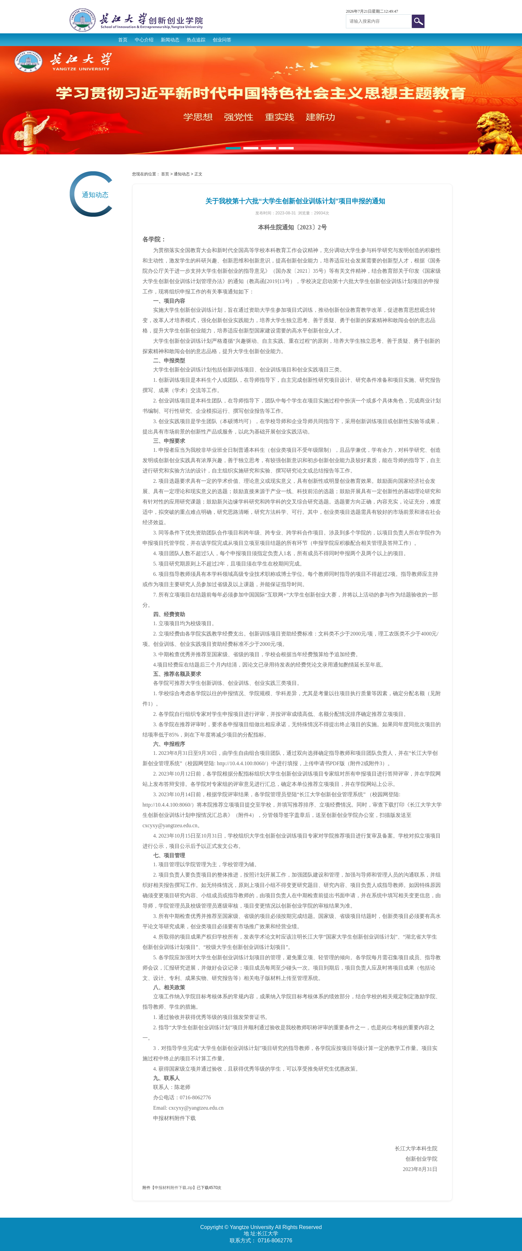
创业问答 (222, 39)
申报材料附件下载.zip (173, 1187)
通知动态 (182, 174)
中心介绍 (144, 39)
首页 (123, 39)
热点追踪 (196, 39)
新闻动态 (170, 39)
